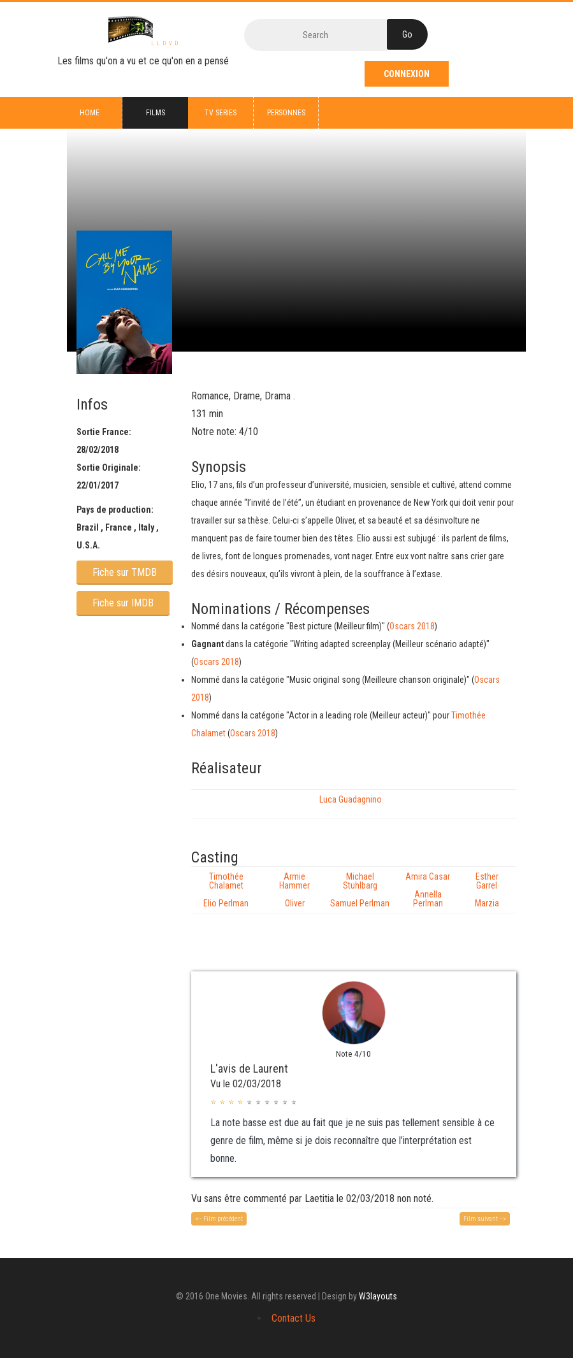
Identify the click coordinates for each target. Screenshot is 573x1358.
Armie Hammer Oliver (294, 889)
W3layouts (378, 1296)
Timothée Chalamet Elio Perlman (226, 889)
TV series (220, 112)
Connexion (407, 74)
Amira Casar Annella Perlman (427, 889)
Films (155, 112)
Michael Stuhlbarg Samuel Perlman (359, 889)
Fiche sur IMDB (123, 603)
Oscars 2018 (412, 626)
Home (89, 112)
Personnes (286, 112)
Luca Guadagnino (350, 799)
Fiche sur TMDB (124, 572)
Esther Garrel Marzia (487, 889)
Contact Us (294, 1318)
